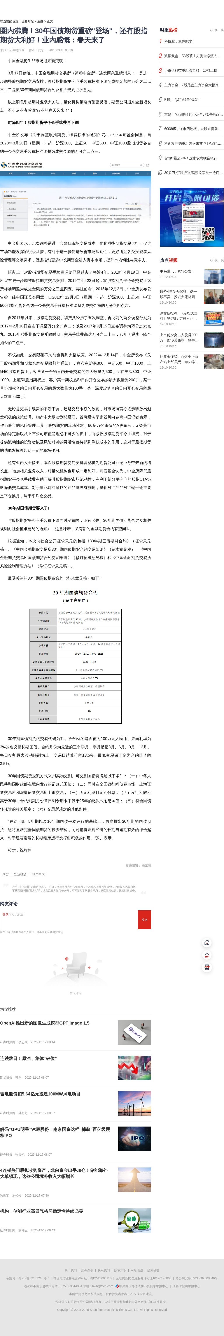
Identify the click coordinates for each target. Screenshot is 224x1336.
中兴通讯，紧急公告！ (177, 271)
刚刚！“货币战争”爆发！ (183, 100)
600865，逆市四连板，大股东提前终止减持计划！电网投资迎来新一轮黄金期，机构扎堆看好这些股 (194, 129)
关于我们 (71, 1270)
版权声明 (120, 1270)
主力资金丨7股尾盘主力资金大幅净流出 (194, 85)
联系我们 (104, 1270)
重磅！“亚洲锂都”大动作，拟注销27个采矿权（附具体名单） (194, 114)
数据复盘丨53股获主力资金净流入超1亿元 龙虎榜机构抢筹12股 (194, 56)
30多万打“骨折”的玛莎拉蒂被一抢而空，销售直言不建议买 (194, 173)
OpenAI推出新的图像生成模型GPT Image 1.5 (44, 1023)
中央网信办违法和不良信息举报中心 (143, 1286)
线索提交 (153, 1270)
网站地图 (137, 1270)
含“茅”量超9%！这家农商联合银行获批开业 (194, 158)
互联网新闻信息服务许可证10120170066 (144, 1278)
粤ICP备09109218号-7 (33, 1278)
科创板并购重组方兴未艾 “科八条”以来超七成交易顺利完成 (194, 143)
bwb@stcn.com (102, 1286)
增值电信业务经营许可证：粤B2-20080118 (82, 1278)
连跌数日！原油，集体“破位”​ (28, 1058)
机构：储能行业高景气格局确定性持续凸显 (41, 1211)
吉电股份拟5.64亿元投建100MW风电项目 (40, 1094)
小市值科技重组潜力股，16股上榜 (190, 70)
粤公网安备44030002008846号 (197, 1278)
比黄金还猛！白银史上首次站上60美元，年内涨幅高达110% (179, 362)
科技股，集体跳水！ (180, 41)
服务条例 (87, 1270)
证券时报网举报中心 (186, 1286)
